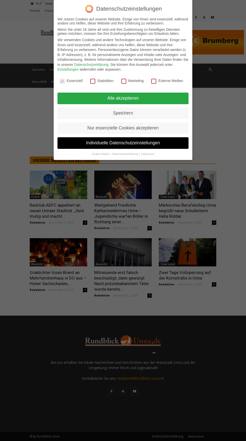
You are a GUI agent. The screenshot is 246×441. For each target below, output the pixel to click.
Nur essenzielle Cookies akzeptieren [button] (123, 126)
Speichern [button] (123, 111)
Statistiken (102, 79)
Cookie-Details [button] (101, 152)
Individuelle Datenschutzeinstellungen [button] (123, 141)
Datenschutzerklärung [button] (125, 152)
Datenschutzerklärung (91, 63)
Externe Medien (167, 79)
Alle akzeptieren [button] (123, 96)
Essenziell (71, 79)
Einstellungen (68, 68)
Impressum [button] (147, 152)
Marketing (132, 79)
